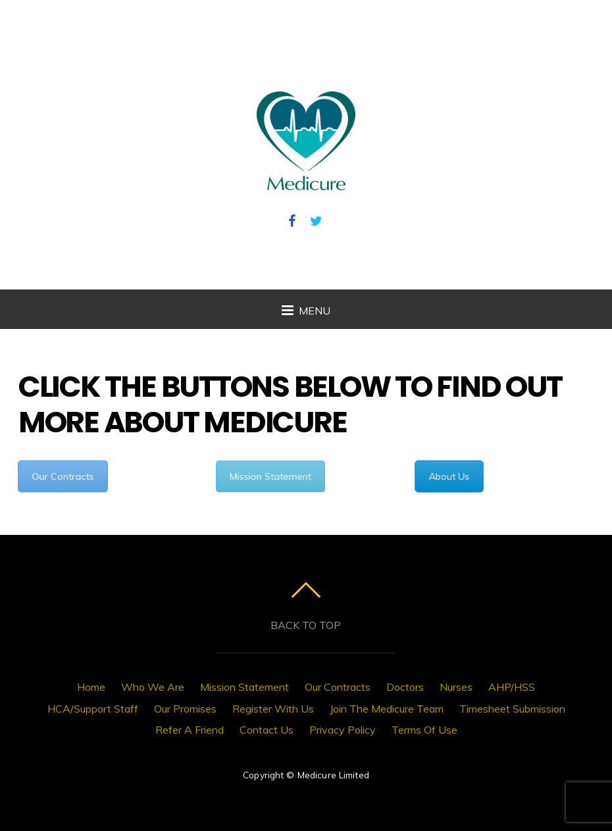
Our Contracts (62, 476)
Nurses (456, 686)
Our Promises (185, 708)
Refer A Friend (189, 729)
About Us (449, 476)
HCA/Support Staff (92, 708)
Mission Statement (270, 476)
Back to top (305, 625)
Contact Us (266, 729)
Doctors (405, 686)
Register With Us (273, 708)
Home (91, 686)
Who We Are (152, 686)
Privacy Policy (342, 729)
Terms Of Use (424, 729)
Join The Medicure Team (387, 708)
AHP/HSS (511, 686)
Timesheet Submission (512, 708)
